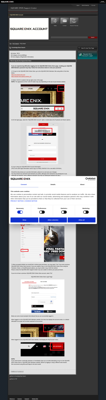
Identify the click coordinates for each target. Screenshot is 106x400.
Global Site (35, 399)
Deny (24, 220)
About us (12, 399)
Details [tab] (53, 184)
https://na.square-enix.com (18, 74)
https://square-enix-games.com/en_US (21, 76)
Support (27, 399)
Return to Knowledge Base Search (18, 376)
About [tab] (82, 184)
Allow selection (53, 220)
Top (10, 43)
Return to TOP (14, 379)
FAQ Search (15, 43)
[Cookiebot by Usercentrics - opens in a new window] (86, 178)
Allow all (82, 220)
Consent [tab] (24, 184)
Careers (19, 399)
